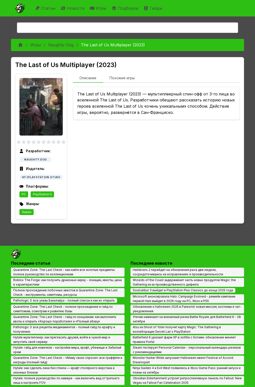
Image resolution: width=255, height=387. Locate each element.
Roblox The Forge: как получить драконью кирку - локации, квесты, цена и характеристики (67, 282)
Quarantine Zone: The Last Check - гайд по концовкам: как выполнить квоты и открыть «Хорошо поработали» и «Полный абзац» (64, 319)
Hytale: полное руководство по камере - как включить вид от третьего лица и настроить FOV (66, 380)
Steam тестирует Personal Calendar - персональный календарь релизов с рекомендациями (187, 350)
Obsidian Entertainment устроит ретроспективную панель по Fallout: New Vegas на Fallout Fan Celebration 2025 (187, 380)
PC (24, 194)
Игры (99, 8)
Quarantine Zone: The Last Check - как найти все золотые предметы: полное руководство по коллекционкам (64, 272)
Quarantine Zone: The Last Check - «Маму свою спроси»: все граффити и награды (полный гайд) (67, 360)
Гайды (153, 8)
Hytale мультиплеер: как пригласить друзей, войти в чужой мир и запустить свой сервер (61, 339)
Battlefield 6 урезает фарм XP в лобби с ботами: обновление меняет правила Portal (184, 339)
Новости (73, 8)
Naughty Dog (60, 44)
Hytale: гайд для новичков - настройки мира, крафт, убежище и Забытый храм (67, 350)
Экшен (26, 212)
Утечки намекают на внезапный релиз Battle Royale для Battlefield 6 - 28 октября (187, 319)
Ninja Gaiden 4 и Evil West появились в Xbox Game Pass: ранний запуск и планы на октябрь (187, 370)
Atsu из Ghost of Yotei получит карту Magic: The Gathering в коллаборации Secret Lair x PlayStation (177, 329)
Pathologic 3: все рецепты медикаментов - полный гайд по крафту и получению (64, 329)
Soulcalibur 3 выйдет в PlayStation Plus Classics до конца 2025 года (183, 290)
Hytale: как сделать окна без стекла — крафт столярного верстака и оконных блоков (64, 370)
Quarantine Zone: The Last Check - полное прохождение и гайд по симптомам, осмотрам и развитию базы (63, 309)
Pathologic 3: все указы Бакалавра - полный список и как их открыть (64, 300)
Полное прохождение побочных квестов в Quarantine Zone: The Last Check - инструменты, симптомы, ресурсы (65, 292)
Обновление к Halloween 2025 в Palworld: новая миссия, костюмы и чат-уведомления (187, 309)
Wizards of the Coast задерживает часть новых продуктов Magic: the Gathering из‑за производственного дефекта (184, 282)
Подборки (125, 8)
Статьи (46, 8)
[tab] (88, 78)
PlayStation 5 (42, 194)
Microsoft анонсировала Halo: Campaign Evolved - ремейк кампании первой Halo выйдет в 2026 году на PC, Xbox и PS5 (184, 299)
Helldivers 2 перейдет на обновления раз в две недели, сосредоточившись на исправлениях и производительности (178, 272)
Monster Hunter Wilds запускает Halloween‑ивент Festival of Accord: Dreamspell (183, 360)
